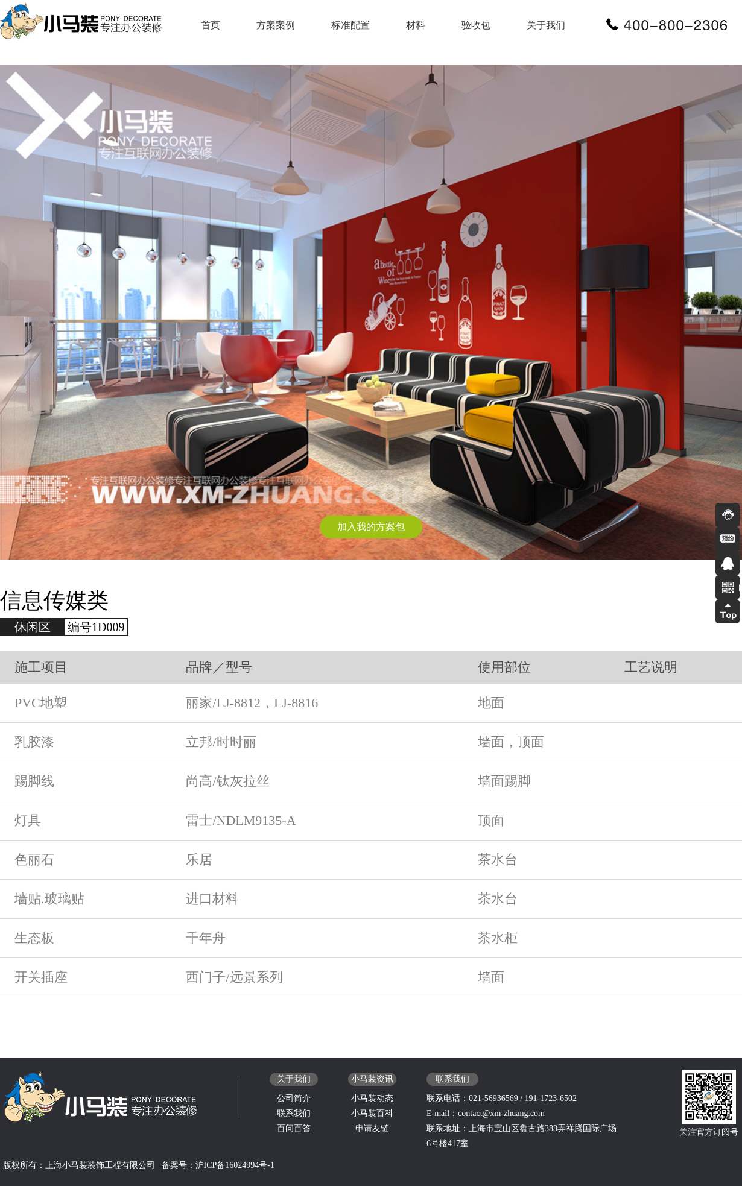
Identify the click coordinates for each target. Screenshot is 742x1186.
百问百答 (294, 1128)
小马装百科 (372, 1113)
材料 (415, 25)
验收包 (475, 25)
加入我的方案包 (371, 527)
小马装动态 (372, 1098)
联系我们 (294, 1113)
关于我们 (546, 25)
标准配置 (350, 25)
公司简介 (294, 1098)
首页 (210, 25)
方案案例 (275, 25)
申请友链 (372, 1128)
